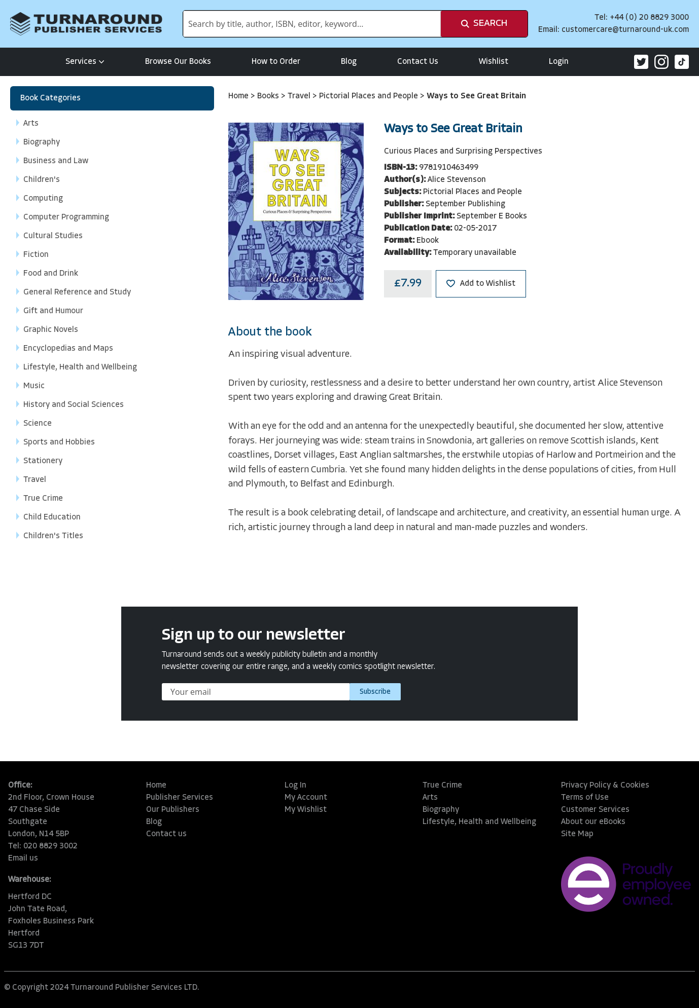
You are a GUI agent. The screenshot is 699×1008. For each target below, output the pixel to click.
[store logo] (86, 23)
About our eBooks (593, 822)
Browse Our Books (178, 62)
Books (269, 96)
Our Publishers (172, 810)
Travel (300, 96)
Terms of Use (585, 798)
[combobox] (312, 24)
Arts (430, 798)
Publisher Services (179, 798)
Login (559, 62)
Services (84, 62)
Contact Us (417, 62)
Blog (349, 62)
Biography (441, 810)
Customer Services (595, 810)
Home (239, 96)
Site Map (577, 834)
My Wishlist (306, 810)
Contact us (166, 834)
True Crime (442, 785)
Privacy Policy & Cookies (605, 785)
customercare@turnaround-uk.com (625, 30)
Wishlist (493, 62)
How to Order (276, 62)
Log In (295, 785)
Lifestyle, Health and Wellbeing (479, 822)
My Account (306, 798)
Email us (23, 858)
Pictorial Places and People (369, 96)
